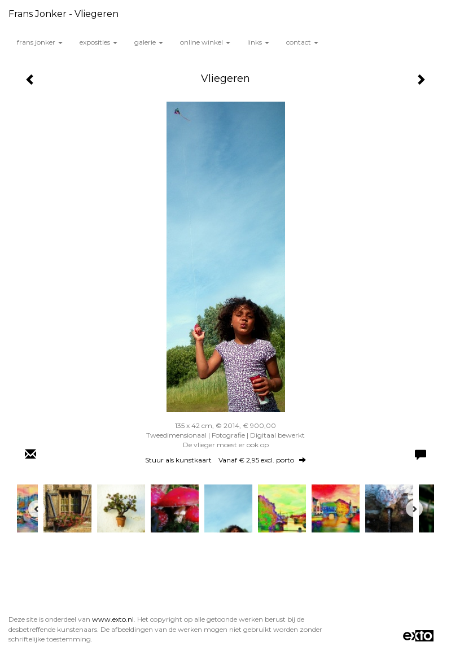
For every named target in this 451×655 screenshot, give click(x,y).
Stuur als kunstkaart (225, 460)
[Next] (414, 508)
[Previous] (36, 508)
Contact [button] (302, 42)
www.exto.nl (113, 619)
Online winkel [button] (205, 42)
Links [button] (258, 42)
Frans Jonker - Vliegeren (63, 13)
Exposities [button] (98, 42)
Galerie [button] (148, 42)
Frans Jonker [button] (40, 42)
